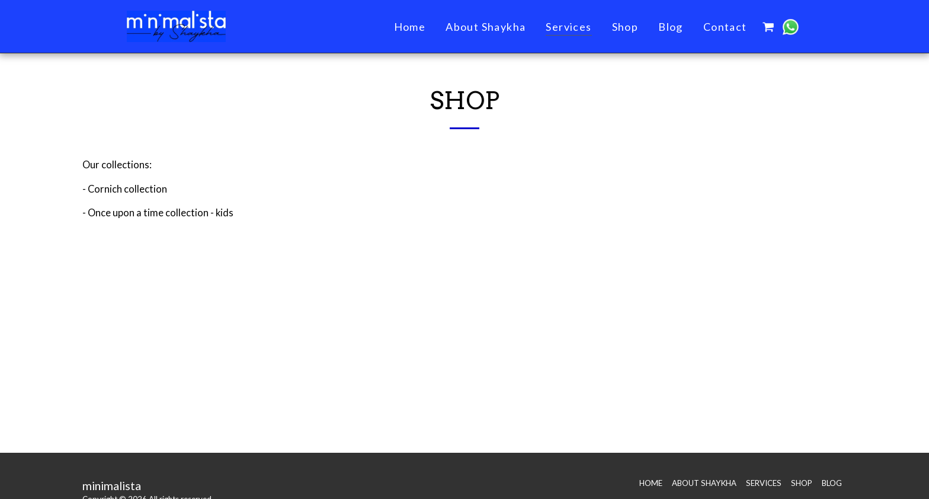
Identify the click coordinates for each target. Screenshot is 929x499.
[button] (768, 26)
